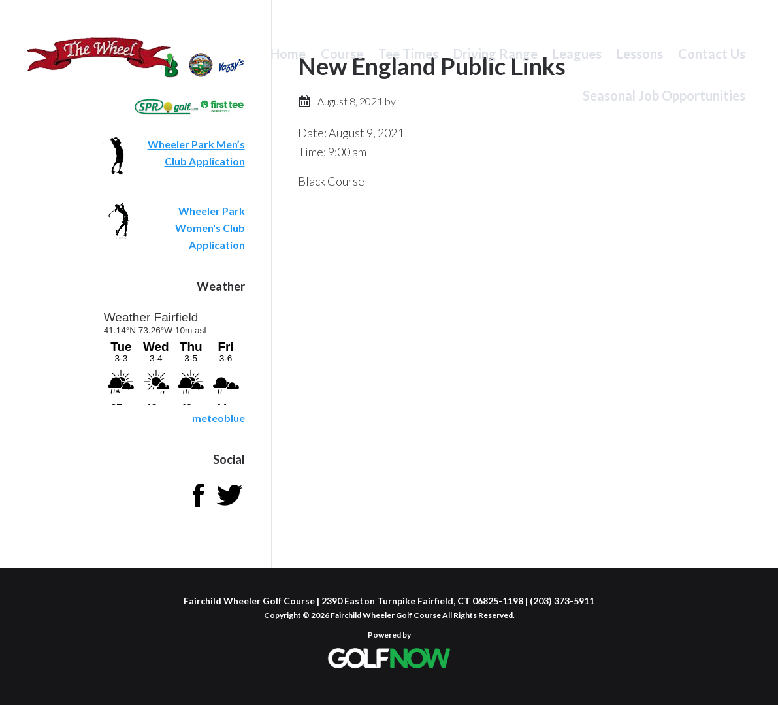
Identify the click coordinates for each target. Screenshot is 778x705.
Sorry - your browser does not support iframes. (173, 356)
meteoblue (218, 418)
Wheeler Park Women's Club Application (210, 228)
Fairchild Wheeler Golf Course (99, 62)
